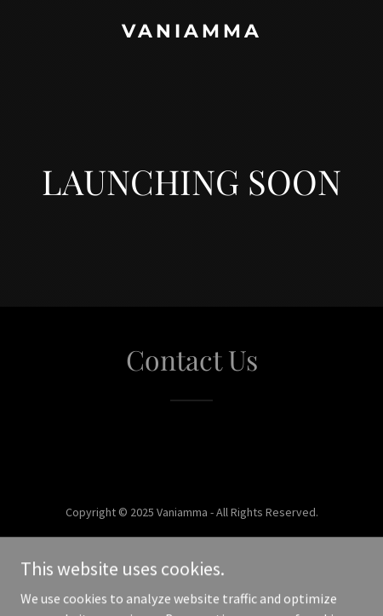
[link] (191, 32)
